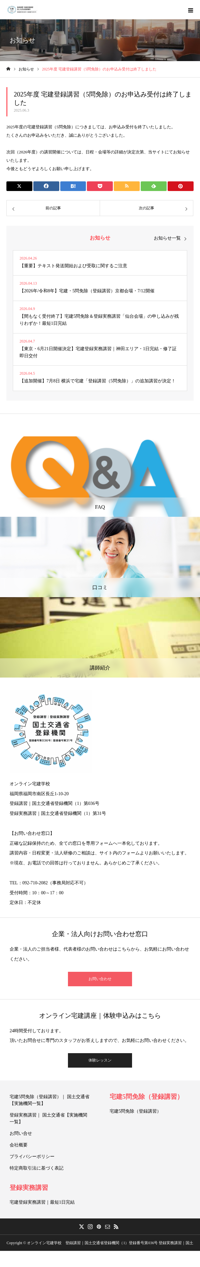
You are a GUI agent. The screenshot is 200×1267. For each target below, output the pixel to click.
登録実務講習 (29, 1187)
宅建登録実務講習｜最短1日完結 (42, 1202)
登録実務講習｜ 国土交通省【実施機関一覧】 (48, 1118)
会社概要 (19, 1145)
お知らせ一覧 (167, 238)
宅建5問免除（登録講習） (146, 1096)
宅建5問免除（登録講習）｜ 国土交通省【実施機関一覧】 (49, 1100)
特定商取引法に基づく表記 (36, 1168)
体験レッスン (100, 1060)
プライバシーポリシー (32, 1156)
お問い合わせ (100, 979)
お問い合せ (21, 1133)
